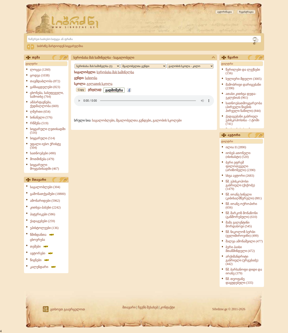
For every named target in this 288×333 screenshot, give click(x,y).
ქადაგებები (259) (42, 221)
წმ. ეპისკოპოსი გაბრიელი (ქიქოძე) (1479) (240, 185)
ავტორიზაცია (224, 12)
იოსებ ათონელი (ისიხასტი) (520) (238, 154)
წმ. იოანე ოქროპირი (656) (241, 205)
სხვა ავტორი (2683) (240, 175)
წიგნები (39, 260)
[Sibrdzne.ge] (75, 22)
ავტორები (41, 253)
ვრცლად (94, 89)
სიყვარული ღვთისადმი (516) (47, 130)
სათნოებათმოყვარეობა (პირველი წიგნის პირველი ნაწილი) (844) (244, 106)
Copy (81, 89)
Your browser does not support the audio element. (144, 100)
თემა (49, 57)
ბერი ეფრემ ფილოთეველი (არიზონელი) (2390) (240, 166)
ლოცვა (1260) (40, 69)
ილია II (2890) (236, 147)
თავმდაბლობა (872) (45, 81)
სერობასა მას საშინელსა (115, 72)
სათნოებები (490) (43, 153)
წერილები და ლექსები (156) (243, 71)
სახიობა (91, 78)
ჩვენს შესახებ (148, 307)
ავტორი (245, 135)
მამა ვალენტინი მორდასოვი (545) (239, 224)
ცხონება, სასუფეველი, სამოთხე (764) (47, 94)
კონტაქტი (167, 307)
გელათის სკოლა (99, 83)
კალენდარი (43, 267)
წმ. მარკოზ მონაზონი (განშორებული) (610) (242, 215)
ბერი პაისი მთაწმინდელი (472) (240, 249)
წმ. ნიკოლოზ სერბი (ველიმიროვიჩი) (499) (242, 233)
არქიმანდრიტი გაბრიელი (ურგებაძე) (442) (242, 260)
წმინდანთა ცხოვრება (42, 237)
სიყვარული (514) (42, 138)
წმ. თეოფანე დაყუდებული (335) (239, 280)
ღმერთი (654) (40, 111)
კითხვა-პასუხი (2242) (45, 207)
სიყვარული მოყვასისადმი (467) (44, 166)
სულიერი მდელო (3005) (244, 78)
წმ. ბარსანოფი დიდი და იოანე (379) (244, 271)
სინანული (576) (41, 117)
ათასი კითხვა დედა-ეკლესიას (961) (241, 95)
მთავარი (49, 180)
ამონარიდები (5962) (45, 200)
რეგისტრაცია (246, 12)
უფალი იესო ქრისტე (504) (45, 145)
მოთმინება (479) (42, 159)
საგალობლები (103, 120)
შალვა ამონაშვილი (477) (244, 241)
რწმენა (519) (39, 123)
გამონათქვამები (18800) (48, 194)
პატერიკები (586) (42, 214)
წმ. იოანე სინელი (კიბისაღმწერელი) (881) (244, 196)
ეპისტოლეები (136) (44, 228)
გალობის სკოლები (167, 120)
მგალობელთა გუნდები (133, 120)
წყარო (245, 57)
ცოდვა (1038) (40, 75)
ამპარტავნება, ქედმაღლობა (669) (44, 104)
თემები (39, 246)
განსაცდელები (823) (45, 87)
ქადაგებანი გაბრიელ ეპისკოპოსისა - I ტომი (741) (242, 120)
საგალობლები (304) (45, 187)
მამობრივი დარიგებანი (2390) (243, 86)
